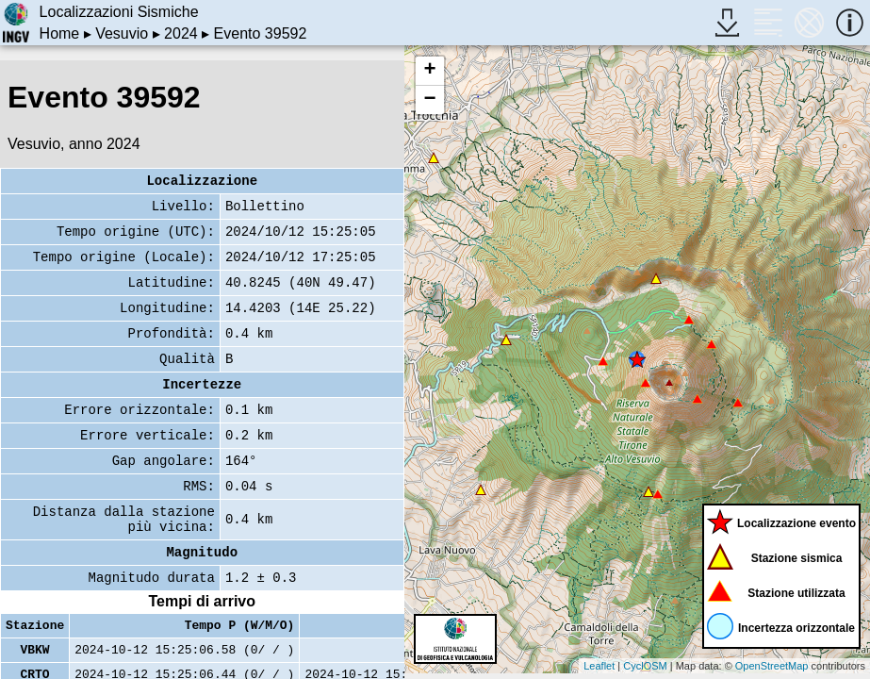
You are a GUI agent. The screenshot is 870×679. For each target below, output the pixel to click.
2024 (181, 33)
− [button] (429, 100)
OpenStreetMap (772, 665)
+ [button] (429, 71)
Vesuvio (121, 33)
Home (60, 33)
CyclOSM (644, 665)
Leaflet (599, 665)
